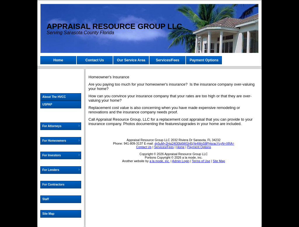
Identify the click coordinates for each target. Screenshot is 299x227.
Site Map (48, 213)
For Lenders (50, 169)
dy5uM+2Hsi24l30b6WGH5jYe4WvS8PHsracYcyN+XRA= (194, 143)
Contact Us (95, 60)
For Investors (51, 155)
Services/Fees (167, 60)
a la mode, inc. (160, 161)
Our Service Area (131, 60)
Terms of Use (201, 161)
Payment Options (204, 60)
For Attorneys (51, 126)
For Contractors (53, 184)
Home (58, 60)
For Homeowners (54, 140)
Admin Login (180, 161)
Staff (45, 199)
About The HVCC (54, 96)
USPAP (47, 104)
